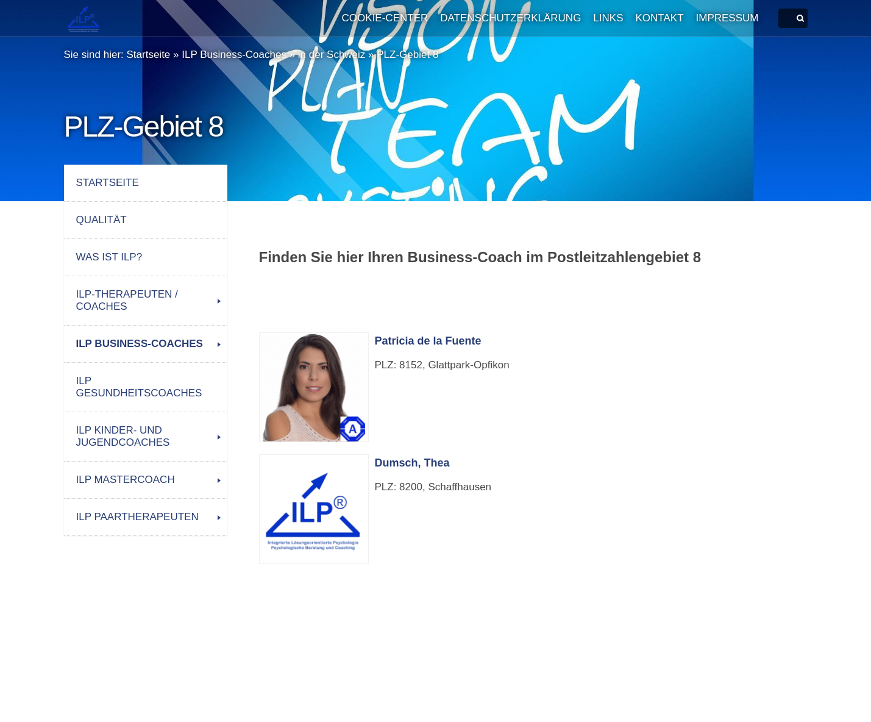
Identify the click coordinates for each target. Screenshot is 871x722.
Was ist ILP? (109, 257)
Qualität (101, 220)
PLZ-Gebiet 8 (407, 54)
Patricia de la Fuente (428, 341)
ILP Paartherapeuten (137, 517)
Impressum (727, 18)
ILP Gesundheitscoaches (139, 387)
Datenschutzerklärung (510, 18)
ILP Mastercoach (125, 479)
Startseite (149, 54)
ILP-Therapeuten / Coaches (127, 300)
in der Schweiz (332, 54)
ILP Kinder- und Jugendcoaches (123, 436)
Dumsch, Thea (412, 463)
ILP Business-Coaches (234, 54)
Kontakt (660, 18)
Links (608, 18)
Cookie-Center (385, 18)
